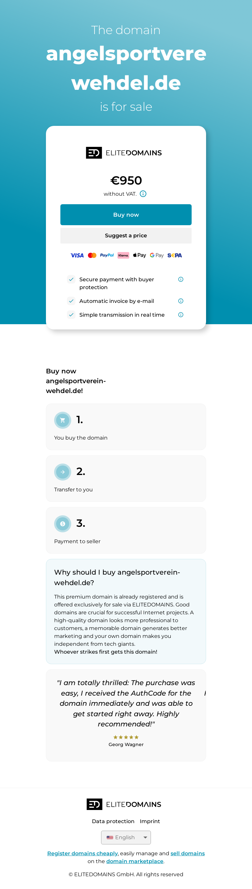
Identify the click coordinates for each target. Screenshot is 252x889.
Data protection (113, 821)
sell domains (188, 853)
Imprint (150, 821)
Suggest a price (126, 235)
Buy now (126, 214)
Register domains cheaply (82, 853)
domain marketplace (134, 861)
